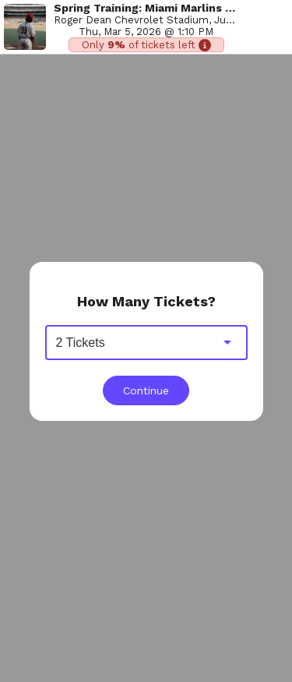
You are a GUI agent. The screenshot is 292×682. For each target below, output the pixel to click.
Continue (146, 390)
